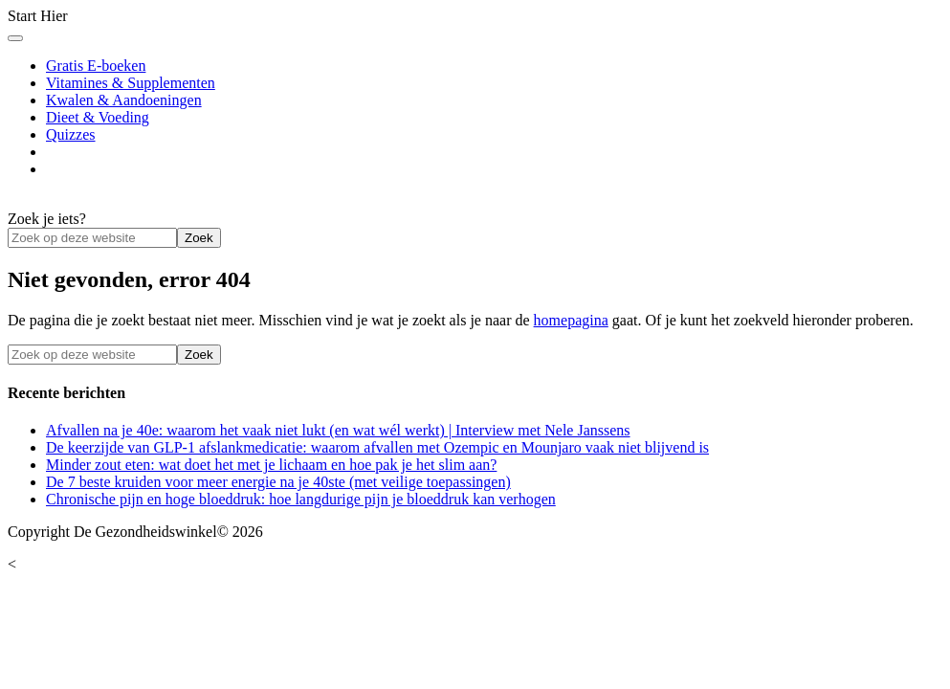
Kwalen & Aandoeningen (124, 100)
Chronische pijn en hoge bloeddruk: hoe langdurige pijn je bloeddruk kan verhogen (301, 499)
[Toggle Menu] (15, 38)
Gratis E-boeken (95, 65)
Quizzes (71, 134)
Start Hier (38, 16)
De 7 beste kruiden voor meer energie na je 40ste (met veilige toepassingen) (278, 482)
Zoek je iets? (47, 219)
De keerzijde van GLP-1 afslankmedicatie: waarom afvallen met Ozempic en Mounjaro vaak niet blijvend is (377, 447)
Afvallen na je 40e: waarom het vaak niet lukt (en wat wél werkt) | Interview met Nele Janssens (338, 430)
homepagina (571, 320)
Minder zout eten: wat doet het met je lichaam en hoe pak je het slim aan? (271, 464)
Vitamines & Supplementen (130, 83)
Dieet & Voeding (97, 117)
